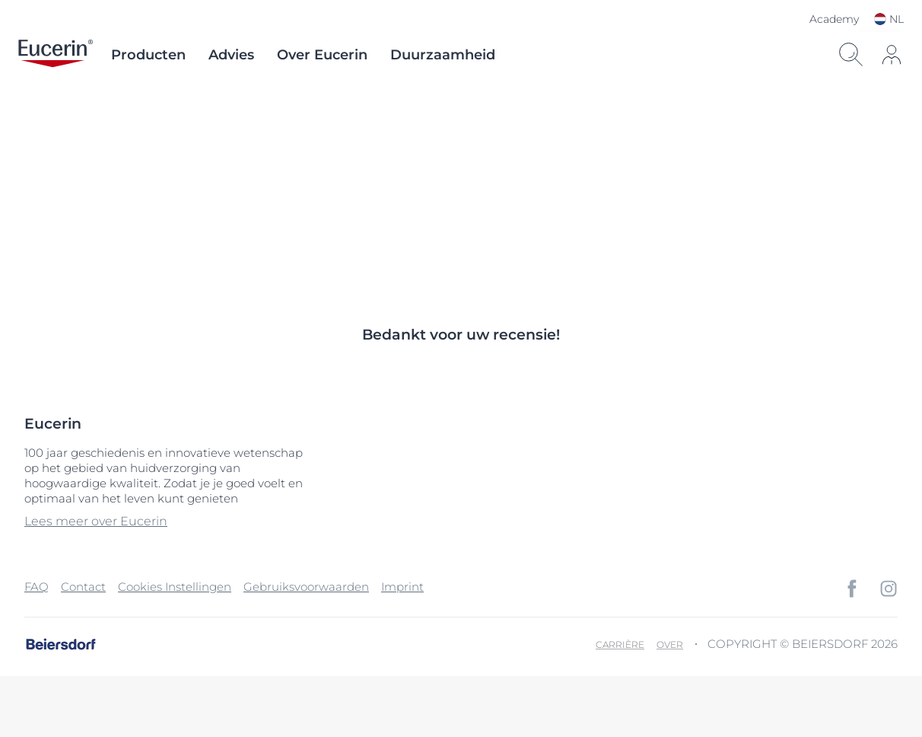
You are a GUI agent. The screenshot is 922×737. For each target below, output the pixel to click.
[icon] (891, 55)
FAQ (36, 586)
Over (670, 644)
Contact (83, 586)
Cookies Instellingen (174, 586)
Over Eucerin (322, 54)
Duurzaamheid (442, 54)
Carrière (620, 644)
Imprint (402, 586)
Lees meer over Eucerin (95, 521)
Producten (148, 54)
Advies (231, 54)
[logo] (55, 55)
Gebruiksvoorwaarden (306, 586)
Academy (834, 19)
